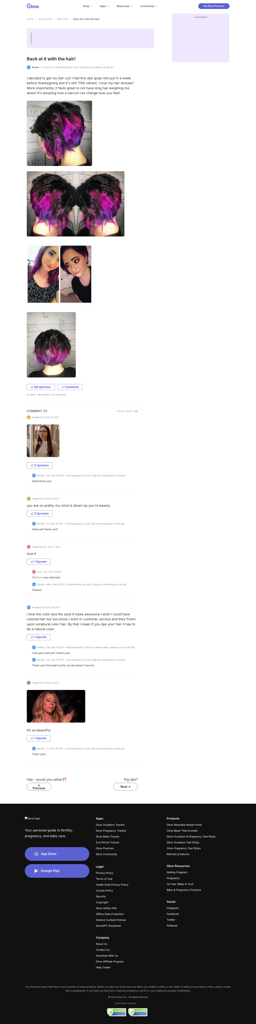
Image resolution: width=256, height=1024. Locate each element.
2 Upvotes (40, 513)
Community (45, 19)
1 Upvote (39, 561)
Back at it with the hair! (86, 19)
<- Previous (39, 786)
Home (30, 19)
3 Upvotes (40, 465)
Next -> (125, 786)
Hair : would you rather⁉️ (47, 779)
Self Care (62, 19)
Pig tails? (131, 779)
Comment (70, 387)
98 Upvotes (41, 387)
